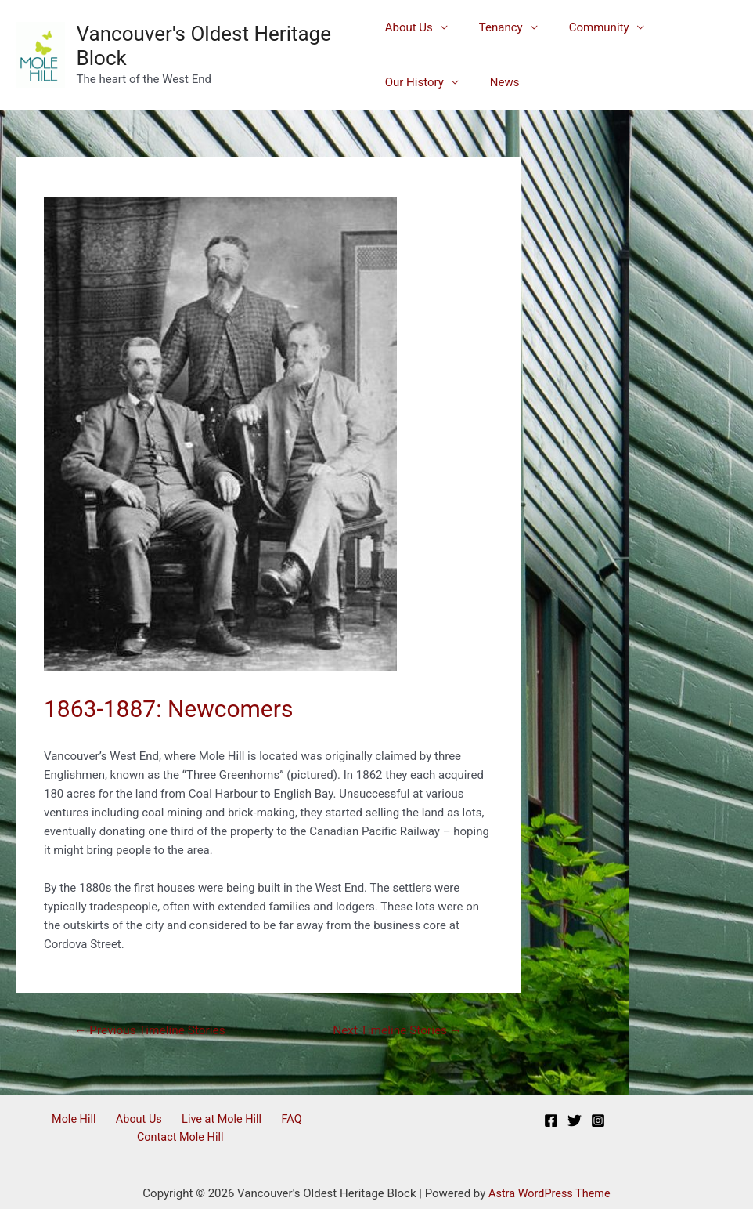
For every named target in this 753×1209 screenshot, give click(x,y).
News (400, 82)
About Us (409, 27)
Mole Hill (34, 1121)
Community (583, 27)
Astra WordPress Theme (549, 1178)
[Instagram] (598, 1122)
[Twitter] (574, 1122)
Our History (681, 27)
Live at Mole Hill (169, 1121)
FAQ (233, 1121)
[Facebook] (551, 1122)
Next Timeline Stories (394, 1030)
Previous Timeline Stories (153, 1030)
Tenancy (493, 27)
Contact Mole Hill (301, 1121)
